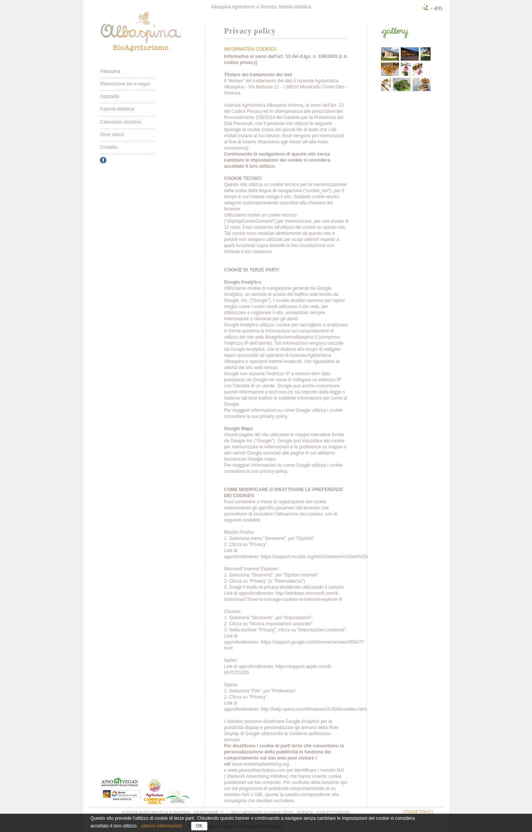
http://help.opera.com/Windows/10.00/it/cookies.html (313, 709)
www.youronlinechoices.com (257, 770)
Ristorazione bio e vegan (125, 84)
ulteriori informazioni (161, 826)
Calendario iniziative (120, 122)
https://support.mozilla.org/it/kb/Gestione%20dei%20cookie (320, 556)
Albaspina (110, 71)
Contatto (108, 147)
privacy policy (273, 416)
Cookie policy (418, 812)
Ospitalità (109, 96)
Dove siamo (112, 134)
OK (199, 826)
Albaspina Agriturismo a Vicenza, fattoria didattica (261, 7)
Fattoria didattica (117, 109)
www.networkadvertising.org (260, 764)
